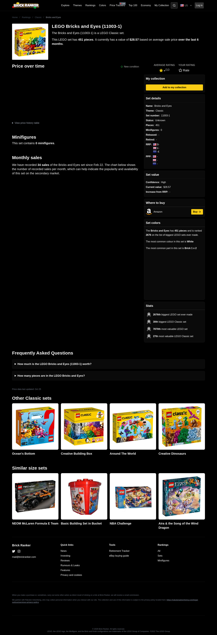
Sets (160, 555)
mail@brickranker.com (24, 557)
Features (65, 570)
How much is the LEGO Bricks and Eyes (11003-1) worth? (54, 364)
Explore (65, 5)
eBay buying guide (119, 555)
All (159, 551)
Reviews (65, 560)
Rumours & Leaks (70, 565)
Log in (199, 5)
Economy (146, 5)
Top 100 (133, 5)
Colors (102, 5)
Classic (38, 17)
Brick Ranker (21, 545)
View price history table (27, 123)
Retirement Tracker (119, 551)
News (64, 551)
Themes (77, 5)
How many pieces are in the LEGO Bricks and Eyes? (51, 375)
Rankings (90, 5)
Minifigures (163, 560)
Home (15, 17)
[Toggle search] (174, 5)
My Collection (161, 5)
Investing (65, 555)
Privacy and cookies (71, 575)
